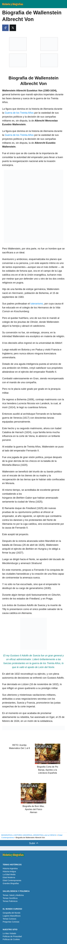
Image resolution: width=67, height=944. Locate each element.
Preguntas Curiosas (11, 922)
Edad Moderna (9, 877)
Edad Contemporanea (12, 880)
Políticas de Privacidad (12, 936)
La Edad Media (9, 874)
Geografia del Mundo (11, 913)
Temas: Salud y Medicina (13, 895)
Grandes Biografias (11, 883)
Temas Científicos (10, 898)
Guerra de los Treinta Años (19, 112)
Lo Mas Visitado (9, 933)
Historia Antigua (9, 871)
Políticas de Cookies (11, 939)
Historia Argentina (10, 868)
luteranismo (36, 303)
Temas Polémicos (10, 901)
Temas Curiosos (9, 919)
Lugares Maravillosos (11, 916)
